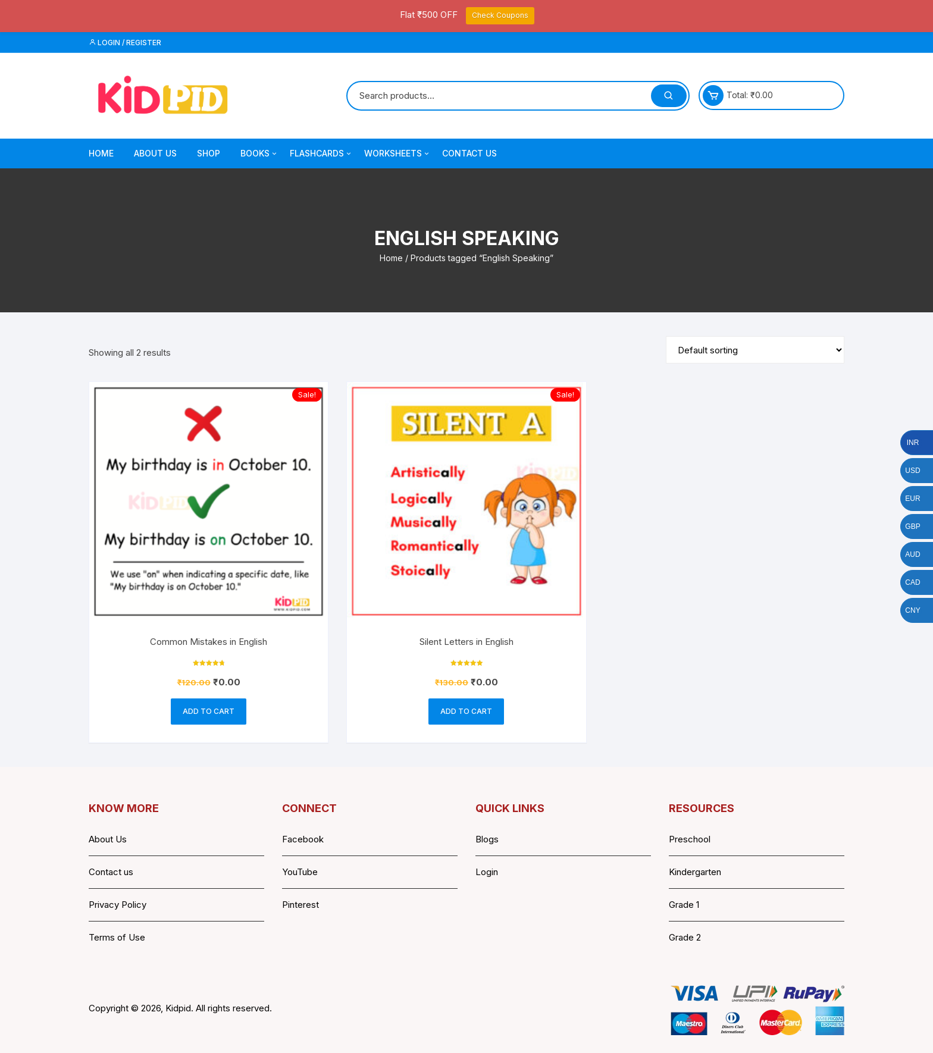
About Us (155, 153)
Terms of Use (117, 937)
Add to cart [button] (208, 711)
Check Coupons (500, 15)
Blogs (487, 839)
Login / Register (125, 42)
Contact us (111, 871)
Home (101, 153)
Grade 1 (684, 904)
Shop (208, 153)
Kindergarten (695, 871)
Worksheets (397, 153)
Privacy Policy (117, 904)
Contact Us (469, 153)
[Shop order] (755, 349)
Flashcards (321, 153)
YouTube (300, 871)
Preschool (689, 839)
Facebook (303, 839)
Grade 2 (685, 937)
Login (486, 871)
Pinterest (300, 904)
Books (259, 153)
